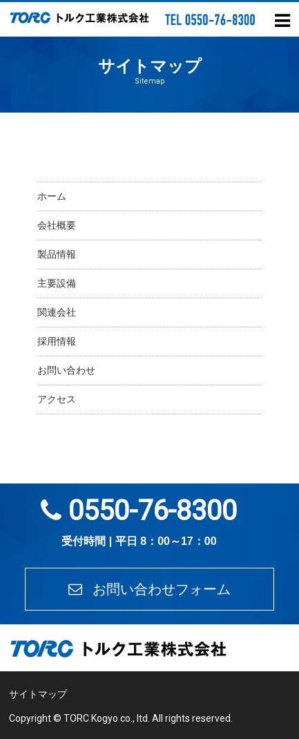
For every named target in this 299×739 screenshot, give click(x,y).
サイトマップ (38, 694)
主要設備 (56, 283)
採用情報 (56, 341)
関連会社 (56, 312)
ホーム (51, 196)
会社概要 (56, 225)
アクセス (56, 399)
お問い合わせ (66, 370)
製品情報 (56, 254)
